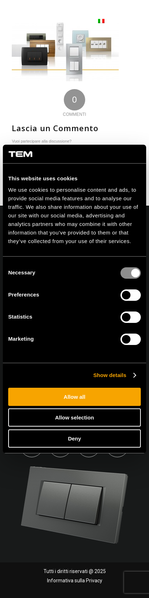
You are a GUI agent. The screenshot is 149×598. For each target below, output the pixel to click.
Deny (74, 438)
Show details (110, 375)
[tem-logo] (44, 21)
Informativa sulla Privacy (74, 580)
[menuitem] (90, 21)
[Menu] (132, 21)
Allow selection (74, 417)
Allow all (75, 397)
